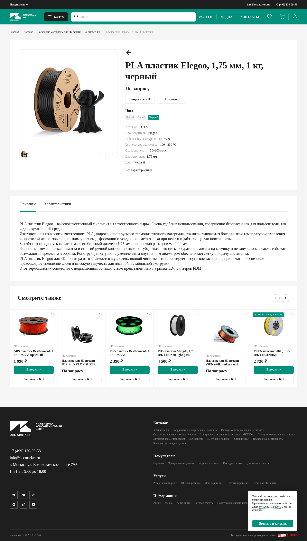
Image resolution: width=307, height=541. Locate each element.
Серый (141, 117)
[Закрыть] (272, 523)
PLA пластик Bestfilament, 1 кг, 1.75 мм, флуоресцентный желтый (129, 353)
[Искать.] (76, 17)
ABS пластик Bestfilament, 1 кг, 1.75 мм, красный (33, 353)
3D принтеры (161, 430)
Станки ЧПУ (241, 438)
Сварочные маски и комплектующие (174, 434)
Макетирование (214, 483)
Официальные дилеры (181, 463)
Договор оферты (203, 503)
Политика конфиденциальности (235, 503)
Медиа (226, 16)
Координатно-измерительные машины (195, 430)
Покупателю (17, 4)
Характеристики (57, 204)
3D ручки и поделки (218, 438)
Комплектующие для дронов (169, 443)
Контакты (249, 16)
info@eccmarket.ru (258, 4)
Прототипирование (238, 483)
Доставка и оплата (258, 463)
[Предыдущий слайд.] (101, 154)
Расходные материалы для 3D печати (242, 430)
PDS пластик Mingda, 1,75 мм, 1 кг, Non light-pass (176, 353)
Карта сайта (184, 503)
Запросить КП (140, 99)
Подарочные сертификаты (268, 438)
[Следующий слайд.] (112, 154)
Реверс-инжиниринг (165, 483)
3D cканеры (196, 438)
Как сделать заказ (233, 463)
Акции (157, 503)
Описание (28, 204)
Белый (130, 117)
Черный (154, 117)
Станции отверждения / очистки (276, 434)
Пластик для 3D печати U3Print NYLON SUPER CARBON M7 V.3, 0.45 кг (79, 362)
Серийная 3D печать (264, 483)
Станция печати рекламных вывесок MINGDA (227, 434)
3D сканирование (190, 483)
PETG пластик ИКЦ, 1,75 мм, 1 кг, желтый (272, 353)
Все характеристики (138, 170)
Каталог (160, 423)
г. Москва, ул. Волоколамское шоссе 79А (44, 464)
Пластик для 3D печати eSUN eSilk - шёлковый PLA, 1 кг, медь (222, 362)
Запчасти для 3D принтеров (169, 438)
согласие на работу (270, 506)
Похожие (171, 99)
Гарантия (158, 463)
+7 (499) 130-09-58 (286, 4)
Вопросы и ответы (208, 463)
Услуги (205, 16)
